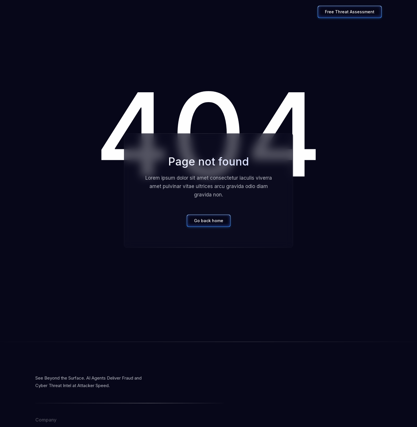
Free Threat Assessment (349, 11)
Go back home (208, 220)
